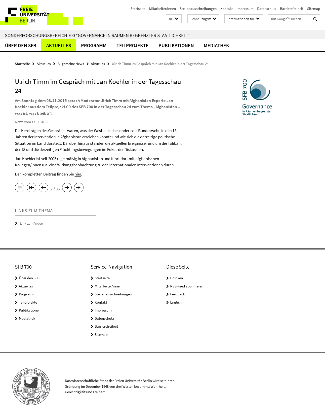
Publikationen (176, 45)
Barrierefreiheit (291, 8)
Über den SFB (20, 45)
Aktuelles (58, 45)
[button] (174, 19)
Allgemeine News (71, 63)
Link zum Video (31, 223)
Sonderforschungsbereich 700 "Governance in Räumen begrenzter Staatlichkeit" (97, 35)
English (176, 302)
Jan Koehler (25, 158)
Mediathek (216, 45)
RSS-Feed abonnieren (186, 286)
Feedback (177, 294)
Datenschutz (266, 8)
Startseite (137, 8)
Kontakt (226, 8)
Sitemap (313, 8)
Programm (94, 45)
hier (78, 174)
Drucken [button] (176, 278)
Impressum (245, 8)
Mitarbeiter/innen (162, 8)
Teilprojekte (133, 45)
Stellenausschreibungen (198, 8)
